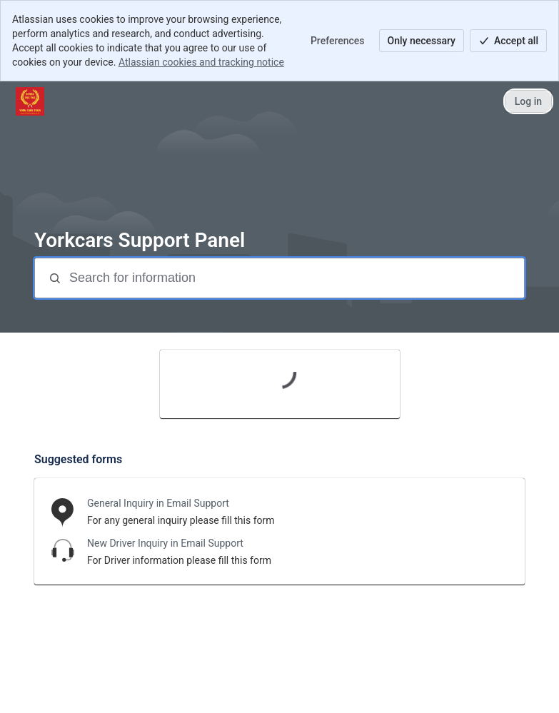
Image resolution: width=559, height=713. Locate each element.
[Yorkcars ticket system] (30, 101)
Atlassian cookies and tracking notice (201, 62)
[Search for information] (295, 278)
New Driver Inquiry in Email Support (165, 543)
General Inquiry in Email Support (158, 503)
